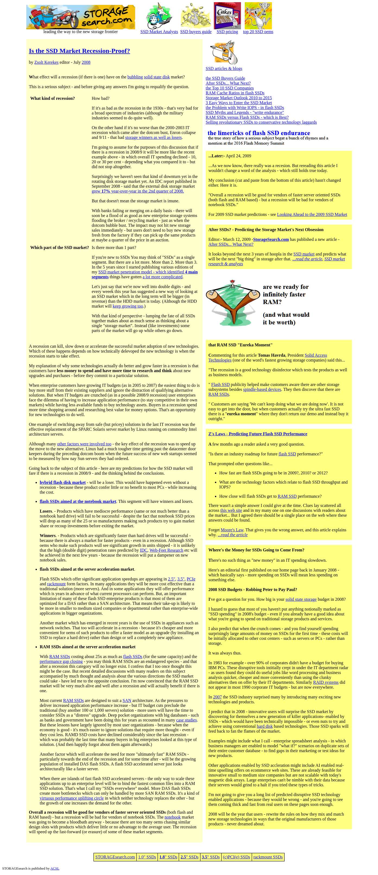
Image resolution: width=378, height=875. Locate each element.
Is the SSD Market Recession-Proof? (79, 50)
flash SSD (287, 454)
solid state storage (301, 599)
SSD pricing (227, 31)
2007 (217, 697)
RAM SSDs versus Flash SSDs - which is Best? (247, 117)
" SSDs (168, 857)
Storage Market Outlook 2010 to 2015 (239, 97)
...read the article (307, 259)
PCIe (191, 579)
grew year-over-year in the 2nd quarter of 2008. (138, 191)
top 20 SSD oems (258, 31)
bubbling (135, 77)
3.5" (181, 579)
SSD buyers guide (196, 31)
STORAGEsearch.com (115, 857)
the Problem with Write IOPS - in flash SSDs (245, 107)
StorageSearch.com (271, 239)
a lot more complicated (162, 276)
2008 (86, 62)
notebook (173, 817)
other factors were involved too (84, 444)
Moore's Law (232, 530)
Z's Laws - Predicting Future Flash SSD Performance (257, 434)
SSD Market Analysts (159, 31)
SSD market (304, 254)
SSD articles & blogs (224, 68)
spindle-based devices (262, 389)
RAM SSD (287, 496)
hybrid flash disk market (63, 482)
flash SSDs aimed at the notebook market (78, 501)
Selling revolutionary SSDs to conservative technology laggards (261, 122)
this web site (231, 510)
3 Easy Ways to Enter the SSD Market (239, 102)
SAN (127, 700)
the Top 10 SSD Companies (230, 88)
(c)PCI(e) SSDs (236, 857)
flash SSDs (132, 656)
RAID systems (326, 682)
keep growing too (128, 306)
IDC (144, 550)
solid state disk (157, 77)
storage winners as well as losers (153, 137)
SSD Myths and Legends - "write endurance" (245, 112)
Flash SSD (220, 384)
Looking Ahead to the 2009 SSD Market (312, 214)
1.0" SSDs (147, 857)
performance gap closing (61, 661)
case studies (186, 720)
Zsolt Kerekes (46, 62)
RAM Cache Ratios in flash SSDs (235, 93)
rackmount (56, 584)
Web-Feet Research (166, 550)
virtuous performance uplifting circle (72, 798)
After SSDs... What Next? (228, 83)
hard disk (265, 726)
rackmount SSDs (268, 857)
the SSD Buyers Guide (225, 78)
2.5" (171, 579)
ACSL (54, 868)
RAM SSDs (59, 656)
